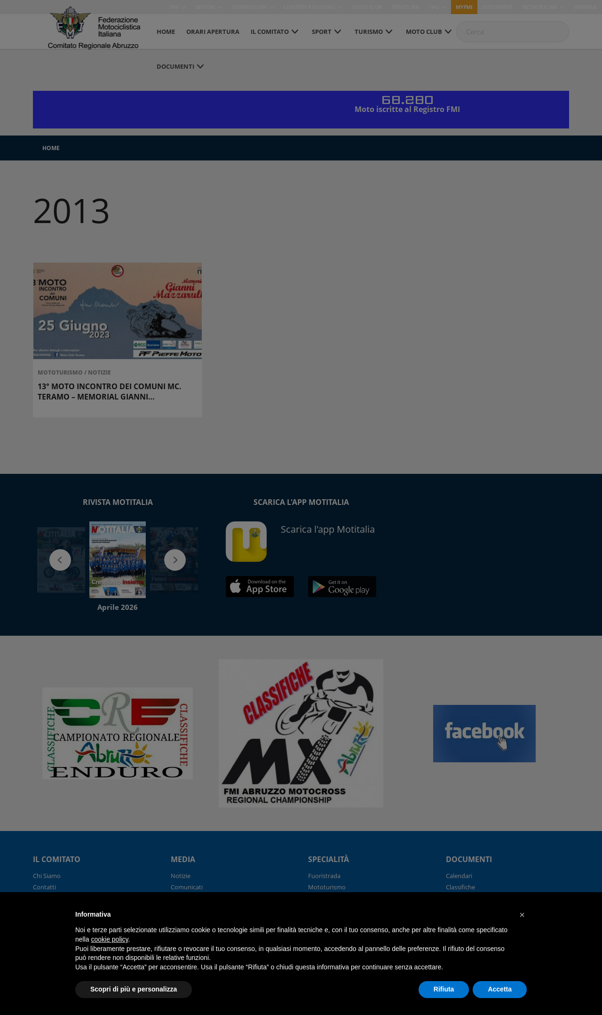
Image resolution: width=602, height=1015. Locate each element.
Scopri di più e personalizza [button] (133, 989)
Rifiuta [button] (444, 989)
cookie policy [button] (109, 939)
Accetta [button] (500, 989)
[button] (522, 914)
